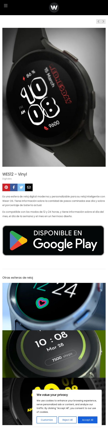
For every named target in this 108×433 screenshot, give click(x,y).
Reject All (68, 419)
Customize (47, 419)
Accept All (87, 419)
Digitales (7, 178)
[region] (67, 408)
